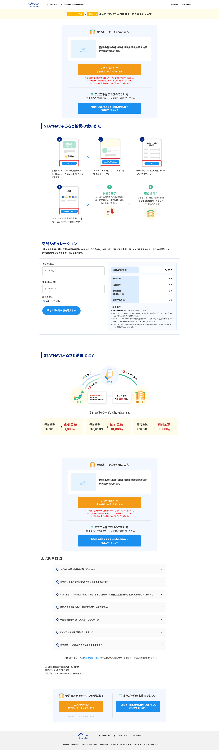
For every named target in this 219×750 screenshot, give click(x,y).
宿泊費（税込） (48, 263)
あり (56, 301)
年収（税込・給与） (50, 281)
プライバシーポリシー (89, 744)
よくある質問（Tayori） (92, 657)
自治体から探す (53, 4)
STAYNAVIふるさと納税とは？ (72, 4)
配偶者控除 (47, 297)
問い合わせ (135, 736)
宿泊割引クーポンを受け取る (110, 70)
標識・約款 (104, 744)
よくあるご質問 (120, 736)
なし (46, 301)
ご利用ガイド (104, 736)
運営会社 (137, 744)
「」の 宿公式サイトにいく (109, 108)
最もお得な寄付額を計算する (61, 310)
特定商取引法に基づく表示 (121, 744)
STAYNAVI (65, 744)
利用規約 (75, 744)
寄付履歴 (174, 4)
